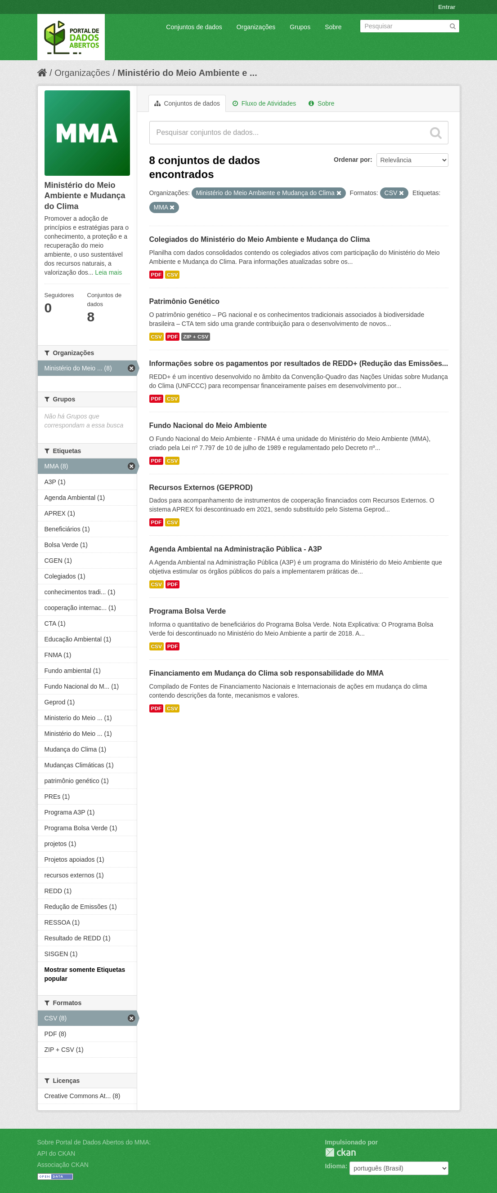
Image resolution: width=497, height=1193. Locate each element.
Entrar (446, 7)
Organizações (256, 27)
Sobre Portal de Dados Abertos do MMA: (94, 1142)
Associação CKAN (63, 1164)
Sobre (333, 27)
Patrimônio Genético (184, 301)
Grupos (300, 27)
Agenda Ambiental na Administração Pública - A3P (235, 549)
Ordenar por (352, 159)
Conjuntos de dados (194, 27)
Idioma (335, 1166)
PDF (156, 275)
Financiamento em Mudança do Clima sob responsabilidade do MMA (266, 673)
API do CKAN (56, 1153)
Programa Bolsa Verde (187, 611)
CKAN (340, 1152)
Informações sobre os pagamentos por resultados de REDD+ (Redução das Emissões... (298, 363)
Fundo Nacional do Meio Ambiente (208, 425)
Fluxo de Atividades (264, 103)
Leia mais (108, 272)
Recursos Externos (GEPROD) (201, 487)
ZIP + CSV (195, 337)
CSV (172, 275)
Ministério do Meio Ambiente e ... (187, 73)
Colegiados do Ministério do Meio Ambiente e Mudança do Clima (259, 239)
